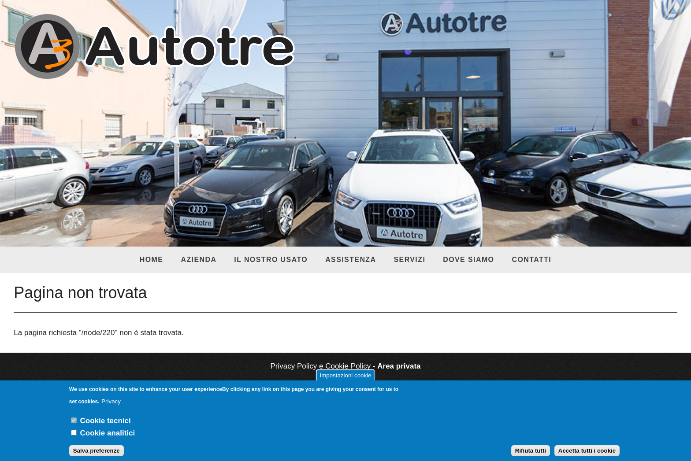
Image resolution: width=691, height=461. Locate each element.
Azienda (198, 259)
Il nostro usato (271, 259)
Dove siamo (468, 259)
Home (151, 259)
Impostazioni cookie (345, 381)
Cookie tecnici (105, 426)
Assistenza (350, 259)
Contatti (531, 259)
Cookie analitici (107, 439)
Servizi (409, 259)
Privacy (111, 407)
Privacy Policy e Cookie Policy (320, 366)
